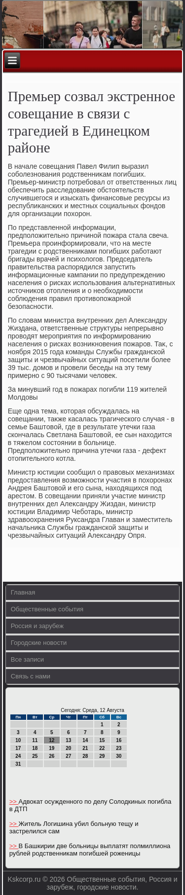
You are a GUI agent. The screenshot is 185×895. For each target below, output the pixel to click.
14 (85, 740)
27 (68, 756)
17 (18, 748)
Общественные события (47, 609)
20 (68, 748)
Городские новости (39, 642)
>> (14, 801)
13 (68, 740)
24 (18, 756)
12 (51, 740)
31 (18, 764)
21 (85, 748)
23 (118, 748)
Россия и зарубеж (37, 626)
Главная (23, 592)
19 (51, 748)
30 (118, 756)
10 (18, 740)
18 (34, 748)
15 (102, 740)
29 (102, 756)
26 (51, 756)
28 (85, 756)
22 (102, 748)
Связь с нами (30, 676)
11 (34, 740)
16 (118, 740)
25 (34, 756)
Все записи (27, 659)
